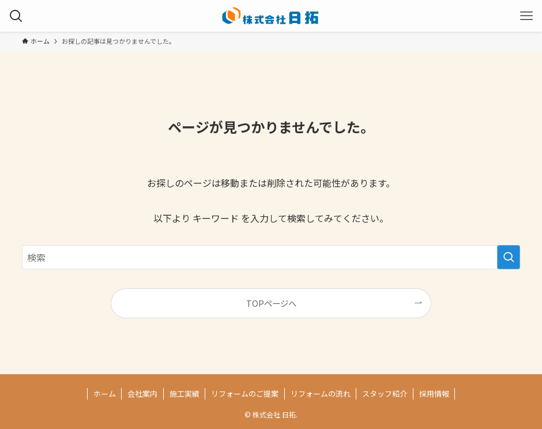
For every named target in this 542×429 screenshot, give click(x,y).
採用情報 (434, 393)
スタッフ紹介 (384, 393)
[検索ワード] (271, 257)
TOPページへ (271, 303)
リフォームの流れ (321, 393)
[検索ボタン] (16, 16)
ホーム (104, 393)
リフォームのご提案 (244, 393)
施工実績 (185, 393)
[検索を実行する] (508, 257)
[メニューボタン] (526, 16)
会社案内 (142, 393)
